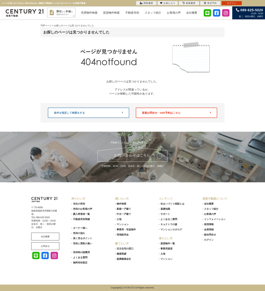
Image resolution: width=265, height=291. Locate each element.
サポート (165, 214)
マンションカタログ (171, 229)
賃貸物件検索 (111, 12)
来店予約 (210, 3)
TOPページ (46, 25)
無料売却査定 (80, 262)
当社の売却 (79, 203)
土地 (119, 219)
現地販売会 (123, 234)
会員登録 (209, 229)
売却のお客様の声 (82, 208)
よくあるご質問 (168, 219)
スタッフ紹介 (153, 12)
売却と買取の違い (82, 243)
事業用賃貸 (166, 248)
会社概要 (191, 12)
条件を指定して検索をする (88, 112)
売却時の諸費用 (81, 252)
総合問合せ (210, 234)
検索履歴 (189, 3)
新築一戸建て (124, 208)
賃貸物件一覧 (167, 243)
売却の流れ (79, 233)
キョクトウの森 (168, 224)
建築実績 (121, 253)
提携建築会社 (124, 259)
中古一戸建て (124, 214)
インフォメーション (215, 219)
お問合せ (45, 246)
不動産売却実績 (81, 219)
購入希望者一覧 (81, 214)
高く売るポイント (82, 238)
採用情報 (209, 224)
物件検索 (121, 203)
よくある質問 (80, 257)
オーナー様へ (80, 228)
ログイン (209, 239)
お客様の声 (174, 12)
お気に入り (167, 3)
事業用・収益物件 (126, 229)
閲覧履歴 (146, 3)
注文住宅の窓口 (125, 248)
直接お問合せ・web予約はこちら (176, 112)
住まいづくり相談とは (172, 203)
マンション (123, 224)
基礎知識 (165, 208)
